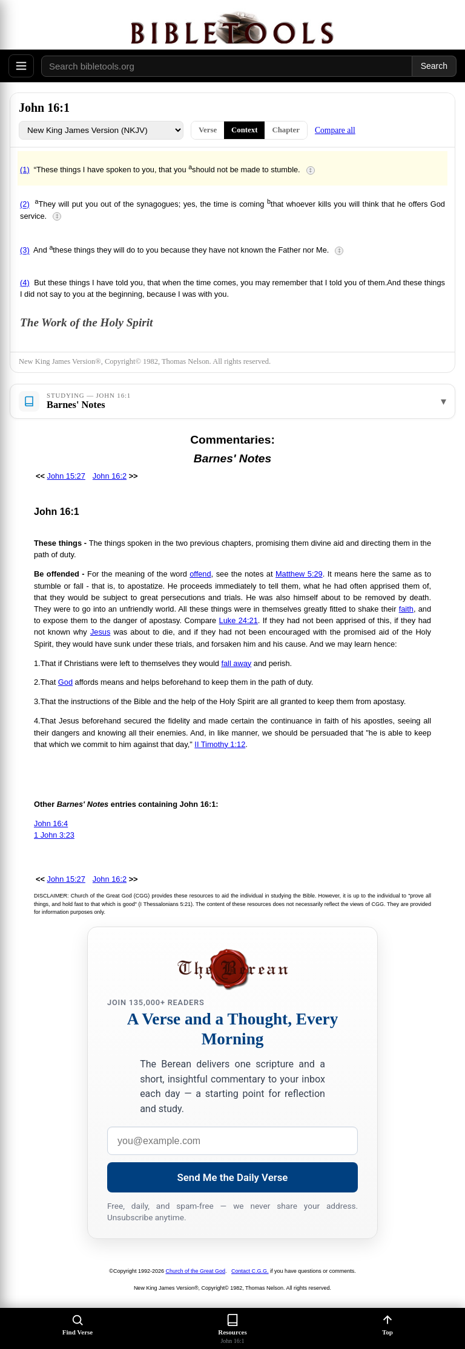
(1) (25, 169)
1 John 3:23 (54, 834)
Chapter (286, 130)
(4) (25, 282)
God (65, 682)
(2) (25, 204)
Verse (208, 130)
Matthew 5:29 (299, 573)
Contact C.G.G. (250, 1271)
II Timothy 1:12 (219, 744)
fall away (236, 663)
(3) (25, 250)
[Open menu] (21, 65)
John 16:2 (110, 475)
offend (200, 573)
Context (244, 130)
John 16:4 (51, 823)
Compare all (335, 130)
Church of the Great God (196, 1271)
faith (406, 608)
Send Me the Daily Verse (232, 1177)
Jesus (100, 631)
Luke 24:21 (238, 620)
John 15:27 (66, 475)
